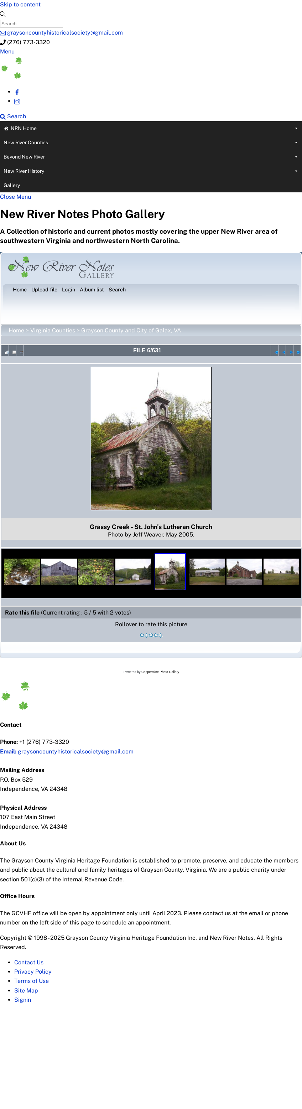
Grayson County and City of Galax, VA (131, 330)
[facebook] (17, 91)
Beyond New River (151, 157)
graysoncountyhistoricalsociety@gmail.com (67, 751)
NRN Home (154, 128)
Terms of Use (31, 981)
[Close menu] (15, 196)
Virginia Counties (52, 330)
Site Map (26, 990)
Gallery (12, 185)
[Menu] (7, 51)
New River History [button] (151, 171)
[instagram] (17, 101)
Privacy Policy (33, 971)
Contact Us (28, 962)
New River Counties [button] (151, 142)
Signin (22, 999)
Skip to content (20, 4)
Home (16, 330)
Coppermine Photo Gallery (160, 672)
